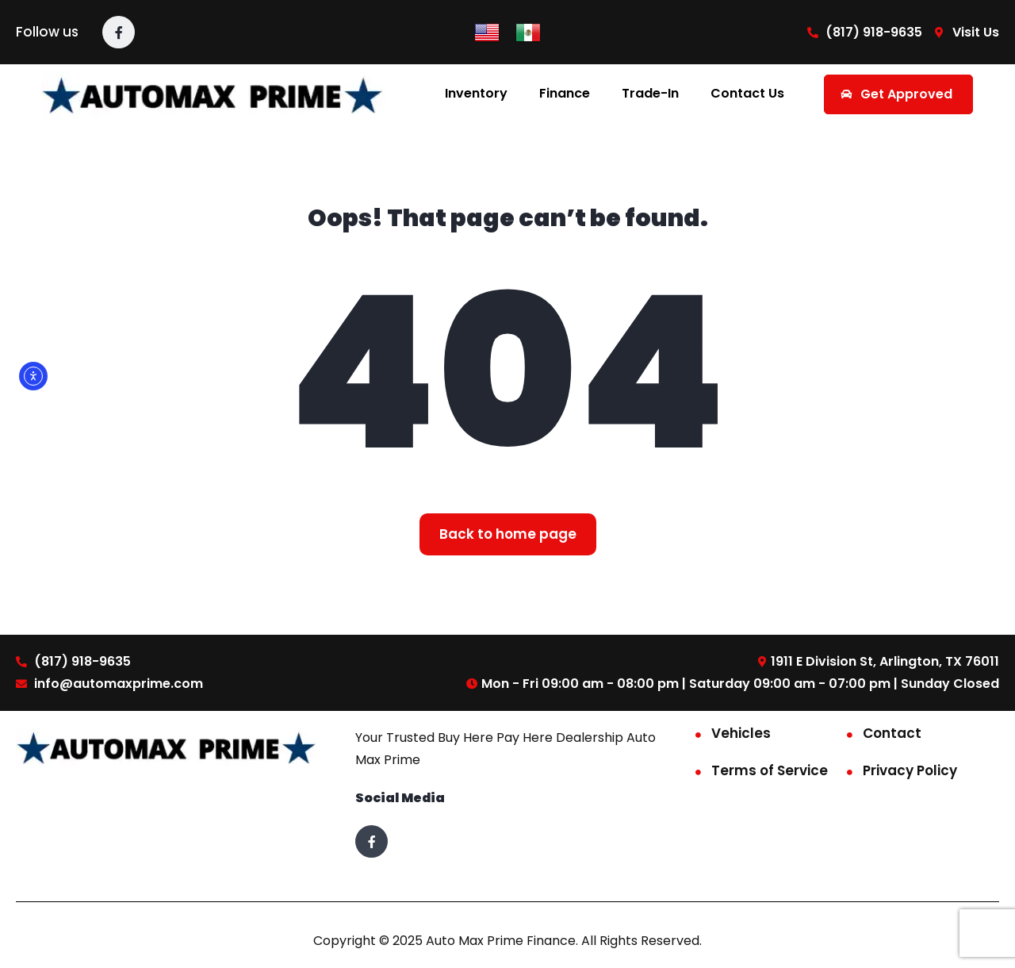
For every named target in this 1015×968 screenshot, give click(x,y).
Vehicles (741, 733)
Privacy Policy (910, 770)
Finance (564, 93)
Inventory (476, 93)
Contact (892, 733)
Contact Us (747, 93)
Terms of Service (769, 770)
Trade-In (650, 93)
